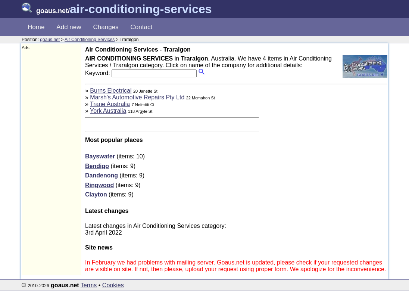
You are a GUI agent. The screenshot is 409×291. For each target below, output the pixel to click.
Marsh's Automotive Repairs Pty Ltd (137, 97)
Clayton (96, 194)
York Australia (108, 111)
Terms (89, 285)
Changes (106, 27)
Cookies (113, 285)
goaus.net (50, 39)
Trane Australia (110, 104)
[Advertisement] (51, 163)
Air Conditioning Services (90, 39)
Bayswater (100, 156)
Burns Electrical (110, 90)
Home (36, 27)
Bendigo (97, 166)
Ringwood (99, 185)
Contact (142, 27)
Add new (68, 27)
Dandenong (101, 175)
